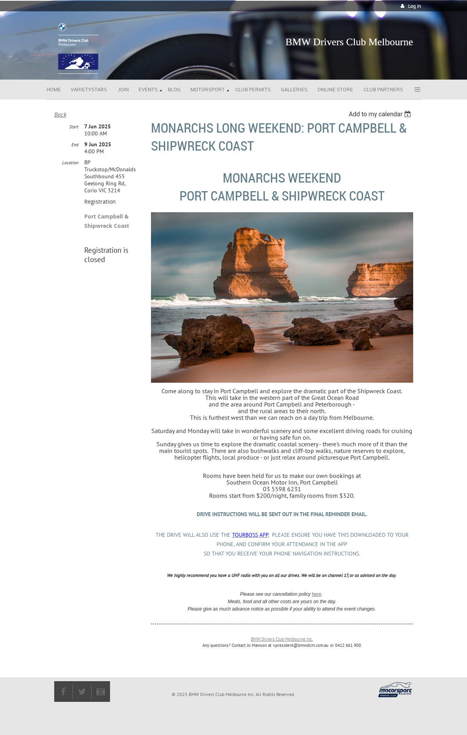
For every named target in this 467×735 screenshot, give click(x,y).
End (74, 144)
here (316, 594)
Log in (414, 6)
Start (73, 127)
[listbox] (381, 114)
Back (60, 114)
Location (70, 162)
